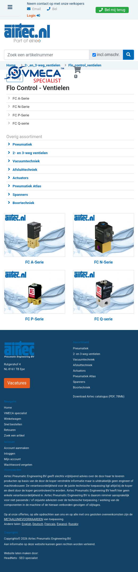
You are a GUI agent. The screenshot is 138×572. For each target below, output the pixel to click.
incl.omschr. (108, 54)
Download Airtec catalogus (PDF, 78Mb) (98, 396)
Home (8, 407)
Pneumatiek (22, 144)
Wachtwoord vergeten (18, 465)
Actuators (21, 178)
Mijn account (12, 459)
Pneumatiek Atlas (27, 186)
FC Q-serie (21, 123)
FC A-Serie (21, 98)
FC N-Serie (21, 106)
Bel (52, 9)
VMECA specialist (15, 413)
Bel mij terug (112, 10)
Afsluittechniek (25, 169)
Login (33, 16)
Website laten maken (17, 553)
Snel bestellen (13, 424)
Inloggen (9, 453)
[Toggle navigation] (10, 8)
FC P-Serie (21, 115)
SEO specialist (28, 558)
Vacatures (16, 382)
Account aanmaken (16, 448)
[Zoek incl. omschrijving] (94, 55)
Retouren (10, 430)
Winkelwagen (12, 419)
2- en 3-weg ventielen (30, 153)
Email (34, 9)
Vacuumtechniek (26, 161)
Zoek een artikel (14, 435)
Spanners (20, 194)
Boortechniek (23, 203)
